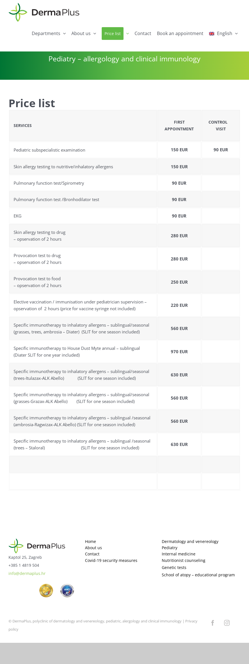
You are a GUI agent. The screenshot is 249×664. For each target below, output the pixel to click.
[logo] (36, 541)
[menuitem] (223, 34)
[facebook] (213, 623)
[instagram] (227, 623)
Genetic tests (174, 567)
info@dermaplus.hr (27, 573)
